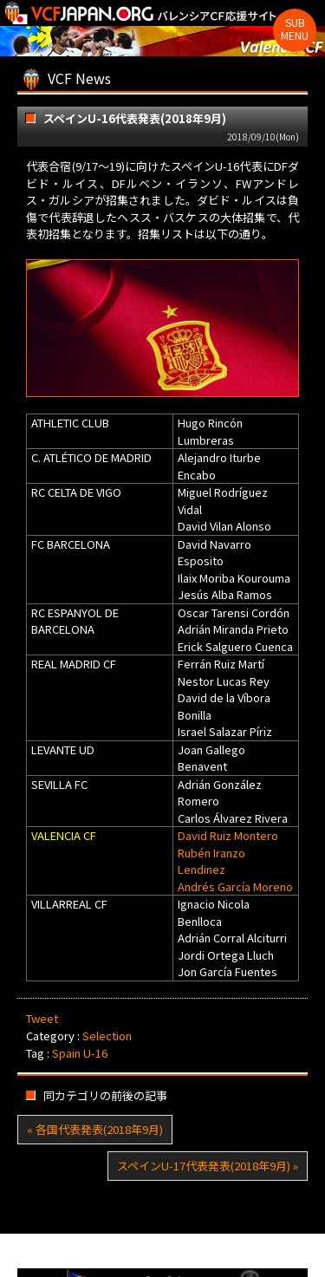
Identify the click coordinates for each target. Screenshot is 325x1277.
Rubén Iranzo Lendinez (211, 861)
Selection (107, 1035)
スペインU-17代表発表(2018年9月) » (207, 1165)
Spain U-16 (79, 1053)
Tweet (42, 1018)
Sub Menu (295, 28)
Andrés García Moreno (235, 886)
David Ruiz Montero (228, 835)
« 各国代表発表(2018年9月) (95, 1129)
